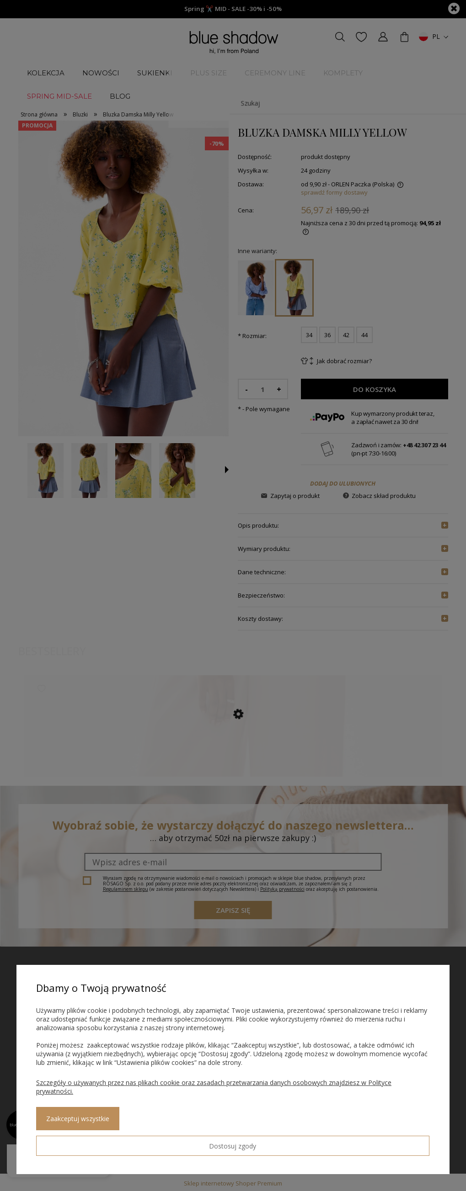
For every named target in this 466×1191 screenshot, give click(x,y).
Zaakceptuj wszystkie (151, 1142)
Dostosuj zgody (69, 1142)
